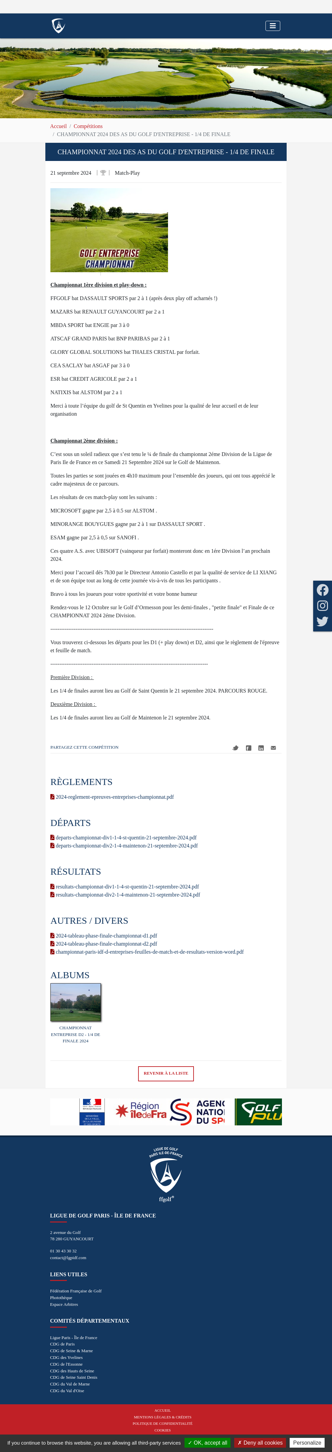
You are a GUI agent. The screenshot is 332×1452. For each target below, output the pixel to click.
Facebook (248, 748)
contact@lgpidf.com (68, 1257)
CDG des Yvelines (66, 1357)
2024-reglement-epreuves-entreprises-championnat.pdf (112, 797)
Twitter (235, 747)
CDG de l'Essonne (66, 1364)
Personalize (307, 1443)
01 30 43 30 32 (63, 1250)
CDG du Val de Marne (70, 1383)
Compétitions (88, 126)
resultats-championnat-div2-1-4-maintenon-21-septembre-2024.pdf (125, 895)
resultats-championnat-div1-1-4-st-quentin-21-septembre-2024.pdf (124, 886)
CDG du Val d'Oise (67, 1390)
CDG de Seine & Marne (71, 1350)
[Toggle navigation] (272, 26)
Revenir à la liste (166, 1073)
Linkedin (261, 748)
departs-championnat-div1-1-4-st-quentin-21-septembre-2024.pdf (123, 837)
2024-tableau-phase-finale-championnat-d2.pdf (103, 944)
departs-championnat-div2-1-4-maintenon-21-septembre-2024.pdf (124, 845)
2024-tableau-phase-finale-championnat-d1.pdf (103, 936)
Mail (273, 748)
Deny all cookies (260, 1443)
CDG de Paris (62, 1343)
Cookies (163, 1430)
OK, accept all (207, 1443)
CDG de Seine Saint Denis (73, 1377)
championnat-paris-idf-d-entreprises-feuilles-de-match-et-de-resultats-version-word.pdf (147, 952)
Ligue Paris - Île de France (73, 1337)
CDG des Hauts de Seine (72, 1370)
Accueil (58, 126)
